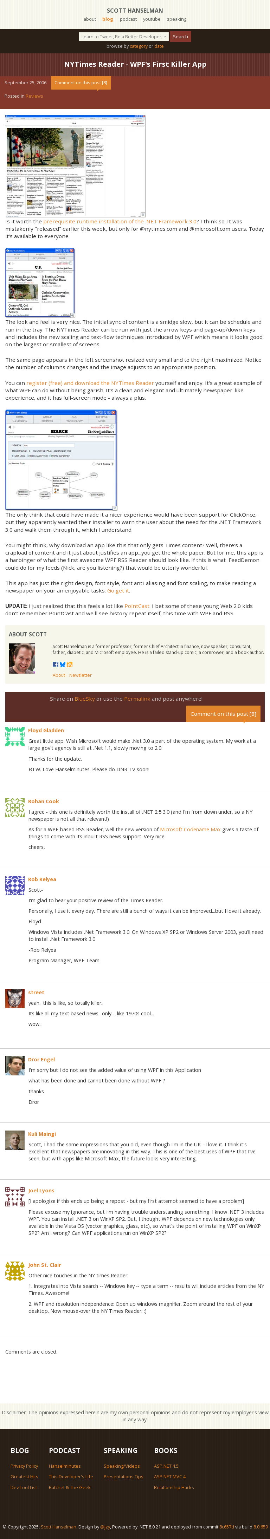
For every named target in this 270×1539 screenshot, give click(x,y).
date (159, 46)
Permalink (137, 698)
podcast (128, 19)
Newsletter (80, 675)
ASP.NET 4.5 (166, 1466)
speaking (176, 19)
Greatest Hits (24, 1476)
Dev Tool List (24, 1487)
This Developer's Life (71, 1476)
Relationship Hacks (174, 1487)
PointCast (136, 605)
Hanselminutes (65, 1466)
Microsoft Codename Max (190, 829)
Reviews (34, 96)
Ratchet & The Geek (70, 1487)
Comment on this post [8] (80, 82)
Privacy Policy (24, 1466)
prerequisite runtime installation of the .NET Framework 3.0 (120, 221)
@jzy (105, 1527)
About (59, 675)
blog (107, 19)
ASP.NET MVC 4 (170, 1476)
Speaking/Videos (122, 1466)
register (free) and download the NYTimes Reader (90, 382)
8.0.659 (260, 1527)
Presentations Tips (123, 1476)
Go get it (118, 590)
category (139, 46)
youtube (152, 19)
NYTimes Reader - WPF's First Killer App (135, 64)
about (90, 19)
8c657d (226, 1527)
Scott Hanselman (135, 10)
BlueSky (85, 698)
